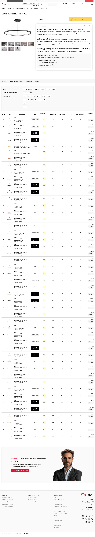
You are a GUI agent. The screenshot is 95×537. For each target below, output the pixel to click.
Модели (4, 81)
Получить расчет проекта (20, 470)
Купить (91, 120)
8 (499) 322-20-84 (27, 3)
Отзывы (36, 81)
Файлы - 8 (29, 81)
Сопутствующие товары (16, 81)
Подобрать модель (79, 19)
